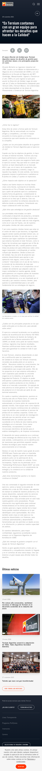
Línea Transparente (9, 717)
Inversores (6, 729)
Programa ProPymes (9, 723)
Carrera (5, 734)
